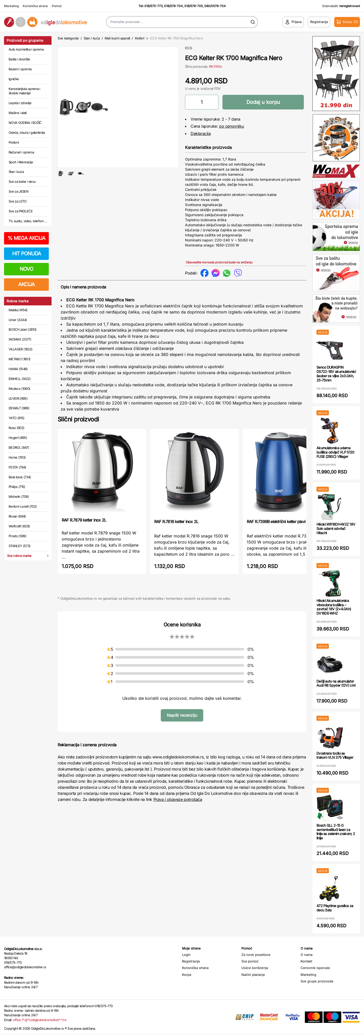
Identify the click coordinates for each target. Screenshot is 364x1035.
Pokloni (14, 142)
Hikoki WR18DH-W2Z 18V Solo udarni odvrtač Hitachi (335, 528)
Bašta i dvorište (19, 59)
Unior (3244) (18, 320)
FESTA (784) (17, 467)
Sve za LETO (18, 201)
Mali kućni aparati (117, 38)
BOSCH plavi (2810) (22, 329)
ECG (188, 48)
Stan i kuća (16, 172)
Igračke (14, 79)
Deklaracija (201, 133)
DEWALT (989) (19, 408)
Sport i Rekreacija (21, 162)
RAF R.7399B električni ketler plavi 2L (279, 521)
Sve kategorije (68, 38)
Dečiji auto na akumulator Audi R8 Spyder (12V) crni (335, 683)
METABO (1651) (20, 359)
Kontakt (306, 961)
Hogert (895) (18, 438)
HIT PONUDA (26, 254)
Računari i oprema (21, 152)
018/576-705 (193, 6)
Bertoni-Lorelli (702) (23, 506)
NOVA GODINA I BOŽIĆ (25, 123)
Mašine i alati (18, 113)
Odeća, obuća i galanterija (27, 132)
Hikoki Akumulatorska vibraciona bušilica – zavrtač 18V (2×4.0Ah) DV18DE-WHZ (333, 606)
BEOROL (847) (19, 447)
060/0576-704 (215, 6)
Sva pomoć (250, 961)
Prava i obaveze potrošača (177, 799)
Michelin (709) (19, 496)
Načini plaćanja (253, 975)
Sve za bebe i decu (22, 181)
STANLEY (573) (20, 546)
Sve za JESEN (18, 191)
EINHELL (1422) (20, 379)
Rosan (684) (17, 516)
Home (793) (17, 457)
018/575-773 (153, 6)
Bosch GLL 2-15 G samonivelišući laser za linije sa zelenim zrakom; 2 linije (335, 831)
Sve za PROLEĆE (21, 211)
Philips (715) (17, 487)
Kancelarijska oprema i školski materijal (24, 91)
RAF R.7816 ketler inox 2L (176, 521)
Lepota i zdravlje (20, 103)
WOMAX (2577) (20, 339)
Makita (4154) (18, 310)
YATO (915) (17, 418)
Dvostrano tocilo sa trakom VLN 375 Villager (334, 755)
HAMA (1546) (18, 369)
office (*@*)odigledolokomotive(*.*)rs (39, 1020)
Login (186, 955)
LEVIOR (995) (18, 398)
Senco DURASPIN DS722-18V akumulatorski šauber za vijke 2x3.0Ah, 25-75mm (336, 373)
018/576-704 (173, 6)
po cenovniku (231, 126)
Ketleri (139, 38)
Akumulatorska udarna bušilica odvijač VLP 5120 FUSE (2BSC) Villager (335, 452)
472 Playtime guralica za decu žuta (334, 908)
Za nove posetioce (255, 955)
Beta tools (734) (20, 477)
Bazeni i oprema (20, 69)
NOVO (26, 269)
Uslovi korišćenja (254, 968)
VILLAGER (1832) (20, 349)
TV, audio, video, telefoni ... (28, 221)
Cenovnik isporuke (315, 968)
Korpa (186, 975)
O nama (306, 955)
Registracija (191, 961)
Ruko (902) (17, 428)
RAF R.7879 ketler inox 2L (84, 520)
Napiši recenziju (182, 715)
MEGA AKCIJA (26, 238)
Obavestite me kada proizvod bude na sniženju (219, 262)
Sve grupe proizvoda (317, 981)
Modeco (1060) (19, 389)
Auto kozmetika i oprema (26, 49)
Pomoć (57, 6)
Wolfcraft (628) (19, 526)
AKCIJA (26, 284)
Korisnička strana (35, 6)
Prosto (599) (17, 536)
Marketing (11, 6)
